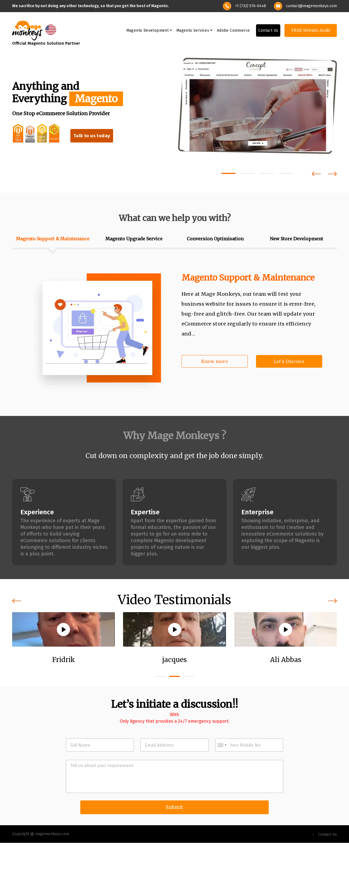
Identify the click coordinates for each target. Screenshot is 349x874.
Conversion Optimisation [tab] (215, 239)
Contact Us (268, 31)
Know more (214, 362)
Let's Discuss (289, 362)
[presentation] (316, 174)
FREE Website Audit (310, 31)
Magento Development (147, 31)
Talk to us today (92, 136)
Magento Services (192, 31)
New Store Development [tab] (296, 239)
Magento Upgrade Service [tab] (133, 239)
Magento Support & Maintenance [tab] (52, 239)
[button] (228, 174)
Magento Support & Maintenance (248, 278)
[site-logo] (27, 31)
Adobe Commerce (233, 31)
